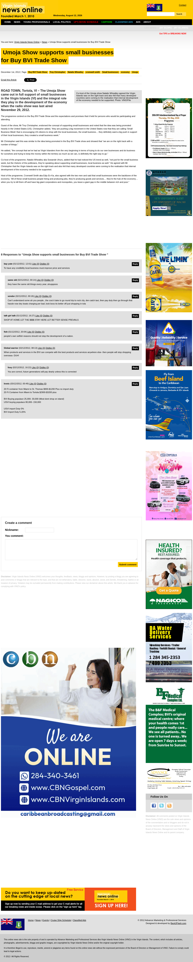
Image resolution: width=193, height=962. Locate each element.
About (147, 22)
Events (45, 920)
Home (7, 22)
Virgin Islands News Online (27, 42)
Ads (138, 22)
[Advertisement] (71, 217)
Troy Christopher (57, 72)
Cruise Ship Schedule (61, 920)
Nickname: (12, 529)
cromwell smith (93, 72)
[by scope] (166, 28)
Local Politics (62, 22)
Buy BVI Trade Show (37, 72)
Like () (35, 264)
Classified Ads (79, 920)
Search (179, 14)
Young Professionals (36, 22)
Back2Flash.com (178, 923)
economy (125, 72)
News (17, 22)
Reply (135, 264)
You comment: (14, 535)
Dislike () (44, 264)
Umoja (135, 72)
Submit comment (127, 564)
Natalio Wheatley (75, 72)
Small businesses (110, 72)
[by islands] (181, 28)
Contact (182, 5)
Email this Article (9, 80)
